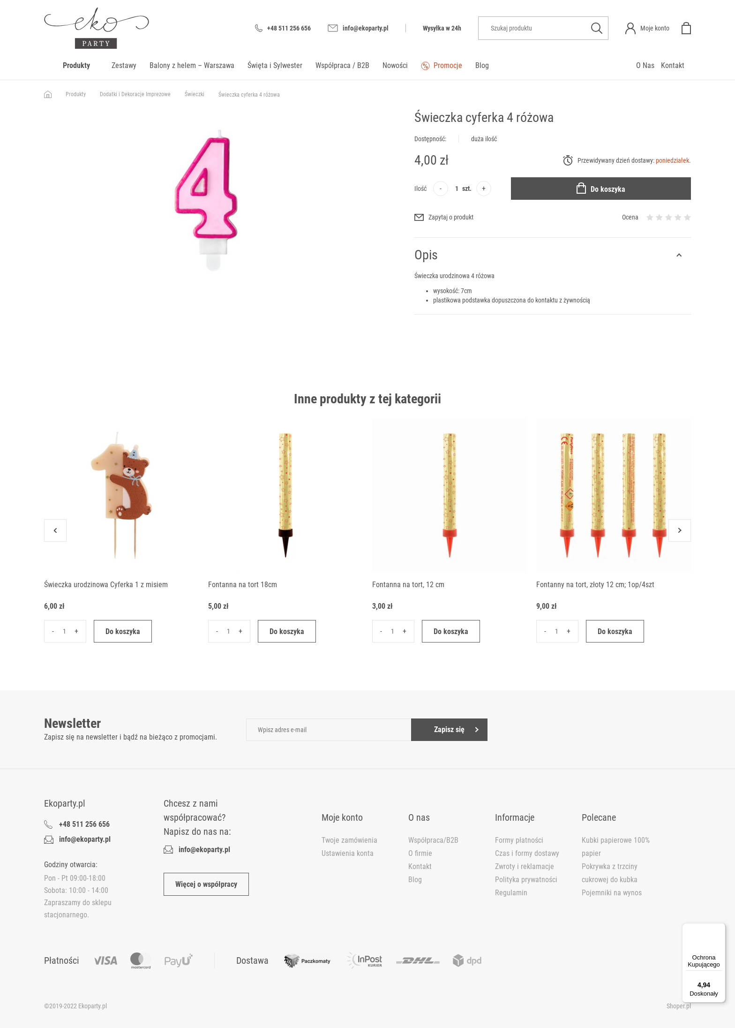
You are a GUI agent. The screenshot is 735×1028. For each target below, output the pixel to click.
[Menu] (720, 928)
